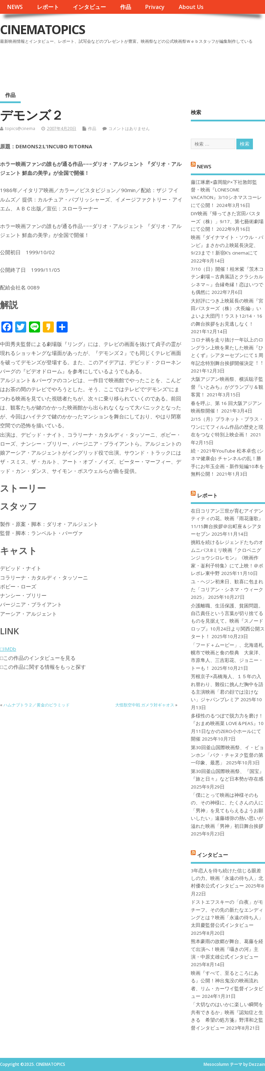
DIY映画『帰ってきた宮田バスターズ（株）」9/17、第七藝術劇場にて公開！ (227, 221)
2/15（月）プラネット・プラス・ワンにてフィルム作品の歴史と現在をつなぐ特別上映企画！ (227, 427)
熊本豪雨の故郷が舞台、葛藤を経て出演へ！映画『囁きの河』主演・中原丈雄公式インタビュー (227, 949)
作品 (125, 7)
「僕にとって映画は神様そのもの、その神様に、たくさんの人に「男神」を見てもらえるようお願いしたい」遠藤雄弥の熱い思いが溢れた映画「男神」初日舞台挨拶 (227, 810)
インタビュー (89, 7)
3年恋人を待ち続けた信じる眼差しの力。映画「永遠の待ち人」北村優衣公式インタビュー (227, 878)
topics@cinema (20, 128)
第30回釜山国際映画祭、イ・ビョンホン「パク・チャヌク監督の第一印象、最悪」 (227, 755)
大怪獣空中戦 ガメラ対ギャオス (144, 705)
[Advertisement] (133, 65)
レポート (48, 7)
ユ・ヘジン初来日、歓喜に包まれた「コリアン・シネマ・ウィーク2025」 (227, 589)
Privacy (155, 7)
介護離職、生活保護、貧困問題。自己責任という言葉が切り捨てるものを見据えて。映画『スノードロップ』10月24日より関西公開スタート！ (228, 621)
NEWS (15, 7)
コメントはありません (129, 128)
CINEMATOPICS (42, 29)
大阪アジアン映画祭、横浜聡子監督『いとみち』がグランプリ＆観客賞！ (227, 387)
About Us (191, 7)
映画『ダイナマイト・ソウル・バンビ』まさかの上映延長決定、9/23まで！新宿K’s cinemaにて (227, 245)
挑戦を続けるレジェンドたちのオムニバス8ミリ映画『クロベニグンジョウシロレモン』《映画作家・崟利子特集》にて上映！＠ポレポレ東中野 (227, 557)
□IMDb (8, 648)
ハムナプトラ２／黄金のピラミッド (36, 705)
